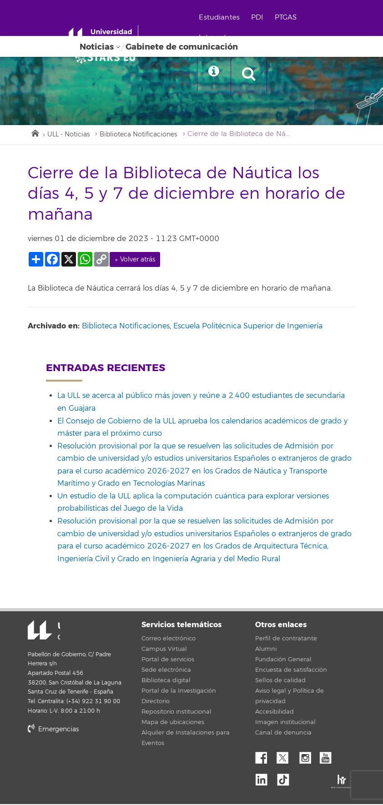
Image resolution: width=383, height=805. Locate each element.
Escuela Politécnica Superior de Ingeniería (248, 327)
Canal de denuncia (283, 734)
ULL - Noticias (71, 135)
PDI (263, 17)
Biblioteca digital (166, 681)
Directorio (155, 702)
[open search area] (258, 74)
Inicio (34, 133)
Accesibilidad (274, 713)
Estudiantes (225, 17)
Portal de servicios (167, 660)
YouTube (328, 756)
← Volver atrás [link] (135, 261)
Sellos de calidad (280, 681)
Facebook (264, 756)
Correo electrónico (168, 640)
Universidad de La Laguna (39, 631)
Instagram (307, 756)
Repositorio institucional (176, 713)
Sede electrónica (166, 671)
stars (96, 761)
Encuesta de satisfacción (291, 671)
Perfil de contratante (286, 640)
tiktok (286, 778)
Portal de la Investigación (178, 692)
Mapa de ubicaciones (172, 723)
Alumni (266, 650)
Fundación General (283, 660)
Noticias (97, 46)
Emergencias (53, 731)
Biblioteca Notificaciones (146, 135)
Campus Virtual (164, 650)
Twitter (286, 756)
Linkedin (264, 778)
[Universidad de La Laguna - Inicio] (108, 35)
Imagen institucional (285, 723)
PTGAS (291, 17)
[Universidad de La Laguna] (109, 57)
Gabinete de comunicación (182, 46)
